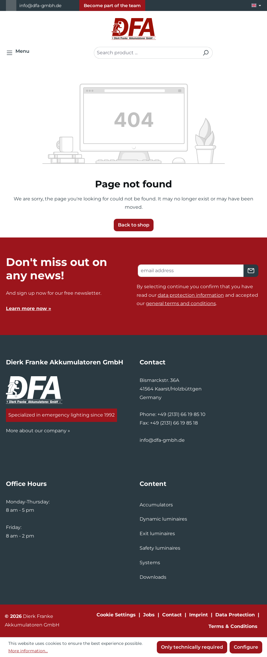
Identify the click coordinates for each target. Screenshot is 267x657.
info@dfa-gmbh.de (40, 5)
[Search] (206, 53)
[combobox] (146, 53)
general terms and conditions (181, 303)
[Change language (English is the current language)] (256, 5)
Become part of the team (112, 5)
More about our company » (38, 430)
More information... (28, 650)
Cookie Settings (116, 615)
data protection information (191, 295)
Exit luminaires (157, 533)
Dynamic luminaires (163, 519)
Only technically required (192, 647)
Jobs (149, 615)
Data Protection (235, 615)
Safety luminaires (160, 548)
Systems (150, 562)
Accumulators (156, 505)
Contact (172, 615)
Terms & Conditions (232, 626)
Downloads (153, 577)
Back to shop (133, 225)
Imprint (198, 615)
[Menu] (19, 53)
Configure (246, 647)
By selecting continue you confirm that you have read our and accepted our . (197, 295)
